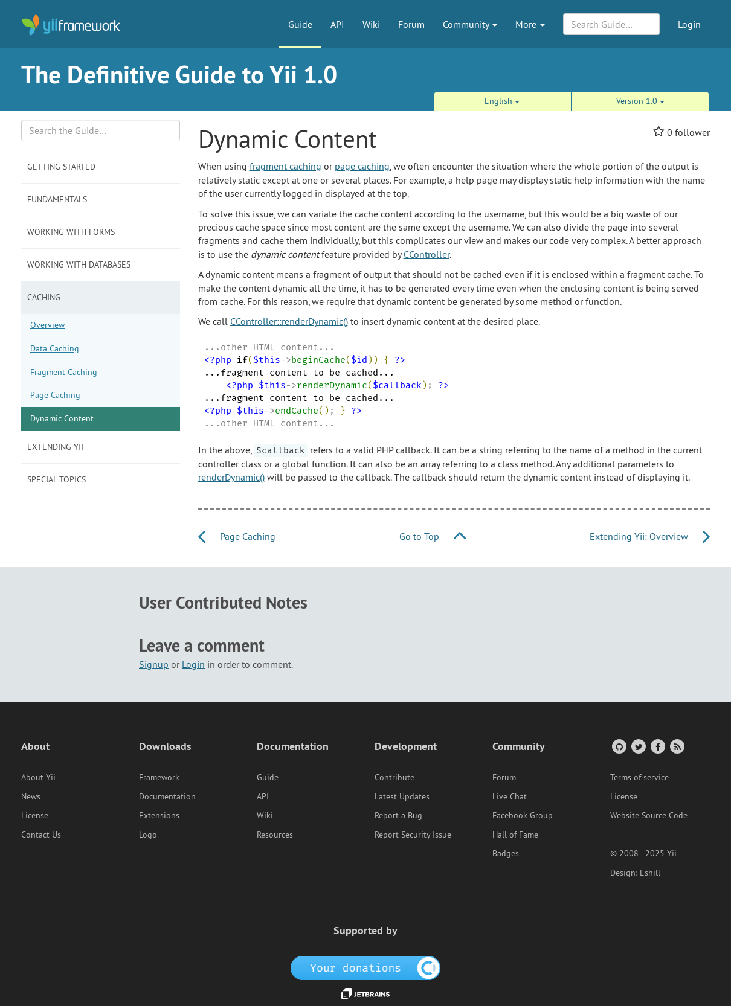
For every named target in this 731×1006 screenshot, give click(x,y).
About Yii (38, 777)
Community (470, 24)
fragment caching (285, 166)
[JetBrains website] (365, 992)
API (337, 24)
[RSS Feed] (676, 746)
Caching (43, 297)
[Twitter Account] (638, 746)
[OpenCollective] (366, 966)
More (530, 24)
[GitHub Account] (618, 746)
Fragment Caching (63, 372)
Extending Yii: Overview (650, 536)
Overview (47, 324)
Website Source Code (649, 815)
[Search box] (100, 130)
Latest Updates (402, 796)
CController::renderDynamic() (289, 321)
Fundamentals (57, 199)
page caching (362, 166)
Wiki (371, 24)
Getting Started (61, 166)
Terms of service (639, 777)
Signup (154, 664)
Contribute (394, 777)
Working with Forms (71, 231)
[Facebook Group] (657, 746)
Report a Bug (398, 815)
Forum (411, 24)
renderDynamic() (231, 477)
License (34, 815)
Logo (148, 834)
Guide (300, 24)
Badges (505, 853)
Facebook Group (522, 815)
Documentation (167, 796)
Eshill (650, 872)
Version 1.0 (640, 100)
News (30, 796)
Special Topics (56, 479)
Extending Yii (55, 446)
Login (689, 24)
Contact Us (41, 834)
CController (426, 254)
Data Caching (54, 348)
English (502, 100)
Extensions (159, 815)
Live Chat (509, 796)
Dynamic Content (62, 418)
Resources (275, 834)
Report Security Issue (413, 834)
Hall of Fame (515, 834)
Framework (159, 777)
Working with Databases (78, 264)
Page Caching (55, 394)
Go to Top (432, 536)
